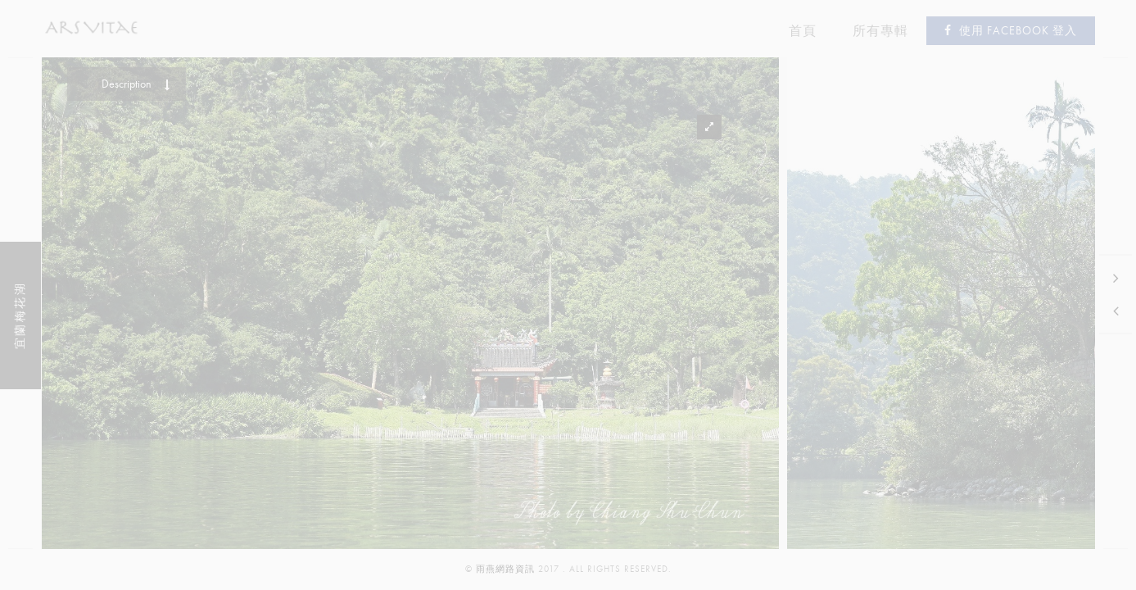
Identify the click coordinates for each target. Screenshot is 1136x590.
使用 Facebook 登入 (1010, 31)
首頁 (803, 31)
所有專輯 (880, 31)
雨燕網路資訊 (505, 569)
